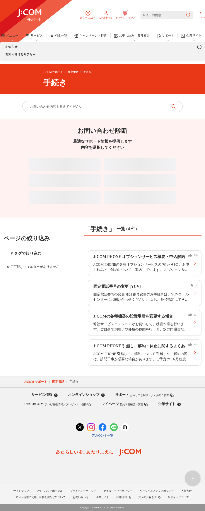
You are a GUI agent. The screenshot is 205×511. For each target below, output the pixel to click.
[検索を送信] (188, 15)
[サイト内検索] (166, 15)
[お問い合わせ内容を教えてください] (95, 106)
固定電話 (73, 72)
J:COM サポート (53, 72)
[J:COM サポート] (29, 15)
